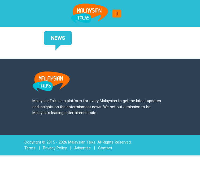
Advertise (82, 148)
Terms (30, 148)
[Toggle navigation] (116, 14)
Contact (105, 148)
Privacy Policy (55, 148)
